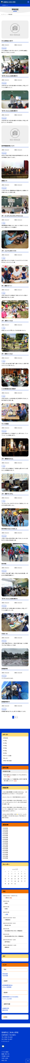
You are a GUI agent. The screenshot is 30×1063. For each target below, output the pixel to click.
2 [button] (15, 717)
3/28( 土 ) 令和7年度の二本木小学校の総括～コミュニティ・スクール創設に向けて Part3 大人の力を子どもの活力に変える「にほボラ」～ (14, 809)
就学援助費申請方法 (7, 985)
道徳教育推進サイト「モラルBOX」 (10, 996)
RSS (6, 1017)
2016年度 (5, 847)
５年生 (5, 750)
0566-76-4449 (8, 1037)
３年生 (5, 745)
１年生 (5, 740)
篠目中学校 (5, 1010)
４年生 (5, 748)
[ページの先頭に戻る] (28, 1061)
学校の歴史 (5, 973)
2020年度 (5, 839)
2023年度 (5, 834)
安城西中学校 (5, 1008)
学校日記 (6, 738)
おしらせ (6, 758)
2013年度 (5, 852)
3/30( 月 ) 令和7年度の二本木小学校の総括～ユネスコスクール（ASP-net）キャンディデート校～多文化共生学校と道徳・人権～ (14, 802)
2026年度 (5, 828)
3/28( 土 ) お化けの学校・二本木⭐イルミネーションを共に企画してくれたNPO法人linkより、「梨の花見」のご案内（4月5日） (14, 815)
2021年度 (5, 837)
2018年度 (5, 843)
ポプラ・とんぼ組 (7, 755)
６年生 (5, 753)
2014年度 (5, 850)
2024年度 (5, 832)
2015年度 (5, 848)
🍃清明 (6, 914)
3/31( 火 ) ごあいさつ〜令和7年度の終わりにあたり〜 (14, 797)
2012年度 (5, 854)
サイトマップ (5, 1041)
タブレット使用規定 (6, 987)
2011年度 (5, 856)
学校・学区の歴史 (8, 760)
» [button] (17, 717)
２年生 (5, 743)
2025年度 (5, 830)
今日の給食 (5, 975)
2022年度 (5, 835)
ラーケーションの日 (7, 998)
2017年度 (5, 845)
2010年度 (5, 858)
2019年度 (5, 841)
